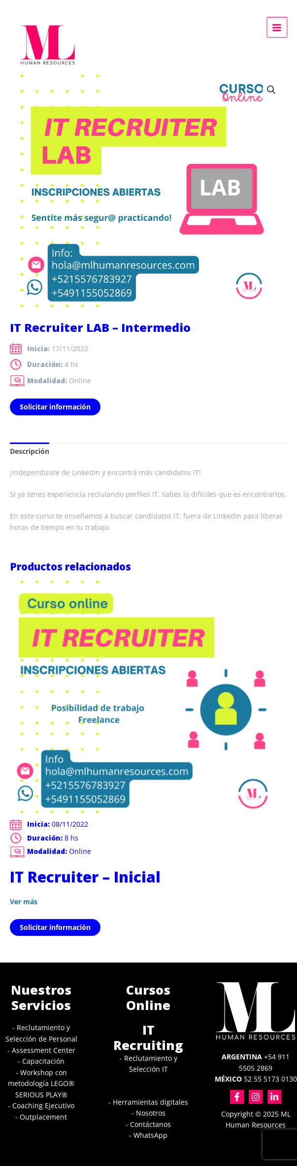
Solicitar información (55, 406)
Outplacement (43, 1117)
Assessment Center (43, 1050)
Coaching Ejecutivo (43, 1105)
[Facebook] (237, 1097)
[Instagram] (256, 1097)
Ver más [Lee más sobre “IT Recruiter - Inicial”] (23, 901)
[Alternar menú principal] (277, 27)
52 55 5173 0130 (256, 1079)
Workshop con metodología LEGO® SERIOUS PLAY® (41, 1083)
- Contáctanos (148, 1124)
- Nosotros (148, 1113)
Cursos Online (148, 997)
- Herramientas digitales (148, 1102)
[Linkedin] (274, 1097)
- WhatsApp (148, 1135)
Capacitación (43, 1061)
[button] (271, 90)
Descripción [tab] (29, 451)
